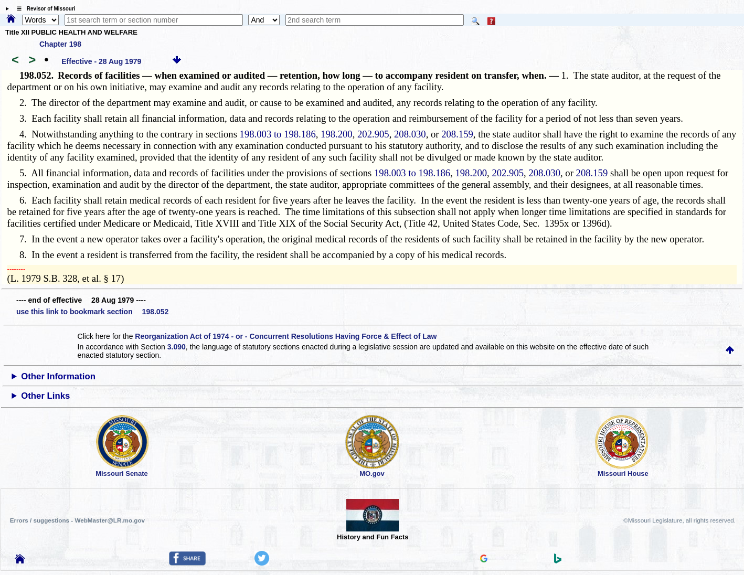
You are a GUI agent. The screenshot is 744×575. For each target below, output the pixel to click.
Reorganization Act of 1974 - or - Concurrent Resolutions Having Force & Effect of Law (286, 336)
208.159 (457, 134)
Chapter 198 (60, 44)
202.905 (373, 134)
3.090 (176, 347)
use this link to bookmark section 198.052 (92, 311)
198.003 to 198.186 (278, 134)
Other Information (58, 376)
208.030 (410, 134)
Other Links (45, 396)
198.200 (337, 134)
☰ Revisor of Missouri (44, 9)
